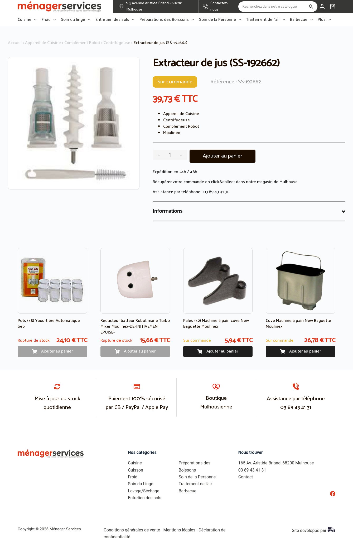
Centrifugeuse (117, 42)
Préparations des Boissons (167, 20)
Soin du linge (76, 20)
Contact (245, 476)
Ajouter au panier (222, 156)
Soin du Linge (140, 483)
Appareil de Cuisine (43, 42)
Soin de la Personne (221, 20)
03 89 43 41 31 (215, 192)
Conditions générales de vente (132, 529)
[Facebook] (332, 493)
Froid (50, 20)
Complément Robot (82, 42)
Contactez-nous (219, 6)
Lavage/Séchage (143, 490)
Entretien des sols (115, 20)
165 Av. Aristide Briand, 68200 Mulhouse (276, 462)
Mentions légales (179, 529)
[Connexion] (322, 6)
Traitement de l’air (266, 20)
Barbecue (302, 20)
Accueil (15, 42)
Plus (325, 20)
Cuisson (135, 470)
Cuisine (28, 20)
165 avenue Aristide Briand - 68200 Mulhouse (154, 6)
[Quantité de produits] (170, 155)
